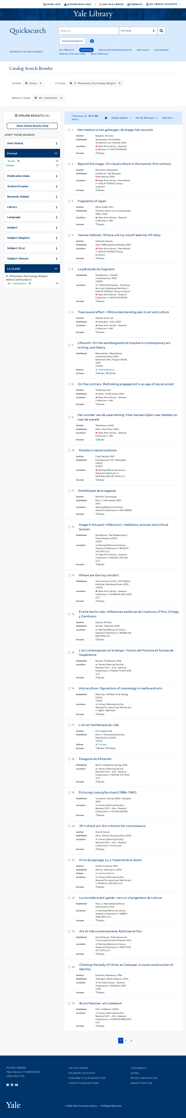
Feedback (135, 4)
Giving (135, 1073)
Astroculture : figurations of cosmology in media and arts (120, 688)
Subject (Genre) (18, 258)
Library (12, 207)
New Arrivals (100, 53)
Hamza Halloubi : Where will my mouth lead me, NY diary (119, 235)
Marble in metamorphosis (98, 450)
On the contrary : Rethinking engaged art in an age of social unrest (126, 384)
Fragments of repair (92, 201)
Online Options (106, 369)
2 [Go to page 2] (126, 1040)
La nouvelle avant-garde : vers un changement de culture (120, 898)
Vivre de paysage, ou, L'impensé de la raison (110, 860)
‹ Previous (85, 117)
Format (12, 153)
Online (10, 165)
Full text (102, 744)
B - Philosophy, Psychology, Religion (92, 83)
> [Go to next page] (131, 1041)
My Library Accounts (81, 1073)
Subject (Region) (18, 237)
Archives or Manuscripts (115, 49)
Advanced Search (72, 40)
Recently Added (18, 196)
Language (13, 217)
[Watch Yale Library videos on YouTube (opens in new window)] (16, 1085)
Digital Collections (72, 53)
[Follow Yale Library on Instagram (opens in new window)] (12, 1085)
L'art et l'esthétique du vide (99, 725)
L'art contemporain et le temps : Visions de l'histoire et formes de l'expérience (126, 652)
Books (30, 83)
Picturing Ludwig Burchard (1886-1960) (107, 792)
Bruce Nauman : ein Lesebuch (100, 1003)
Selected (166, 117)
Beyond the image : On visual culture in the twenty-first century (124, 164)
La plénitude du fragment (96, 269)
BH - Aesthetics (45, 97)
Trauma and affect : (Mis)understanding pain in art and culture (123, 312)
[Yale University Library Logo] (93, 14)
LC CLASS (13, 268)
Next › (75, 119)
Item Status (15, 143)
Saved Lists (52, 4)
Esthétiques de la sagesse (97, 491)
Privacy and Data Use (144, 1078)
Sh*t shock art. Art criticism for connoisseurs (112, 826)
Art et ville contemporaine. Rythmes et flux (110, 931)
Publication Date (18, 176)
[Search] (88, 31)
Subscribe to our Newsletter (86, 1078)
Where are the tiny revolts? (99, 575)
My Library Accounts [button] (162, 4)
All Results (66, 49)
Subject (12, 227)
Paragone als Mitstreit (95, 759)
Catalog (86, 49)
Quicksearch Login (77, 4)
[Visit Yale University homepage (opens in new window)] (13, 1103)
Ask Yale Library (111, 4)
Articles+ (143, 49)
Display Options (119, 117)
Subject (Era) (16, 248)
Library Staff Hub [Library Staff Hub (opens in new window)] (141, 1083)
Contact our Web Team (83, 1083)
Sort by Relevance (145, 117)
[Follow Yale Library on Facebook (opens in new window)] (8, 1085)
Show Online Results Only (32, 125)
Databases (162, 49)
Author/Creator (18, 186)
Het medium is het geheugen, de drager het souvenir (115, 130)
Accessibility (139, 1068)
